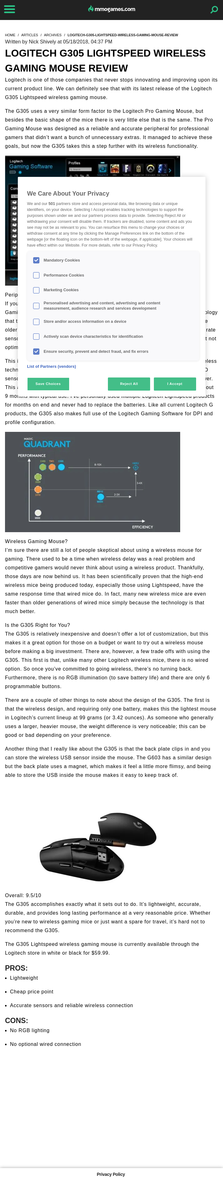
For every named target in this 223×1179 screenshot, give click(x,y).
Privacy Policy (111, 1174)
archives (53, 35)
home (10, 35)
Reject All (129, 384)
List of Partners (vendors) (51, 366)
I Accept (174, 384)
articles (29, 35)
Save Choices (48, 384)
